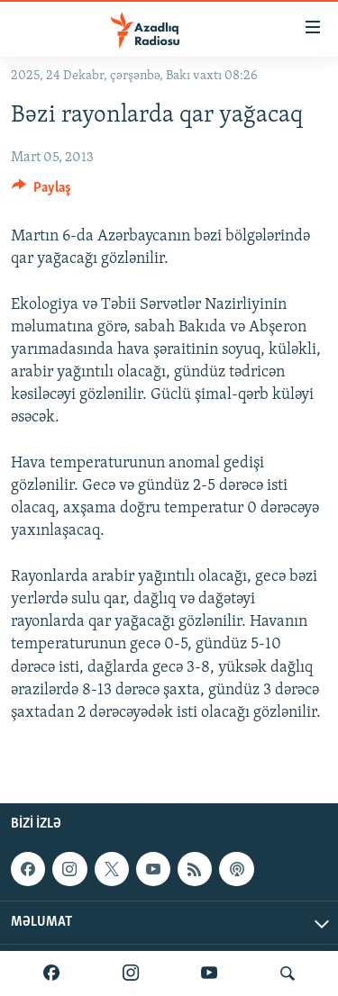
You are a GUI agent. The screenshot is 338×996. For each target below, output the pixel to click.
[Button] (41, 192)
